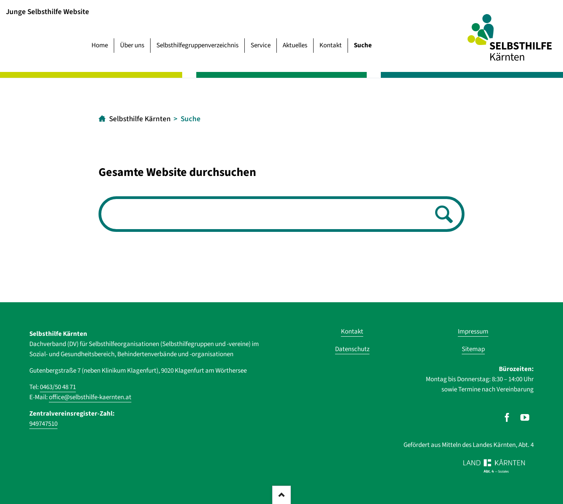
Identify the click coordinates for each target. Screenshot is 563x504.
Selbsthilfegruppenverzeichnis (197, 45)
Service (261, 45)
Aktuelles (295, 45)
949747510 (43, 424)
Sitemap (473, 349)
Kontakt (330, 45)
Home (99, 45)
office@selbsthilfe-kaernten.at (90, 397)
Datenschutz (352, 349)
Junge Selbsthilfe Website (47, 11)
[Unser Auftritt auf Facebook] (507, 417)
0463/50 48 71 (58, 387)
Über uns (132, 45)
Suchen (442, 215)
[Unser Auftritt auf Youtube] (525, 417)
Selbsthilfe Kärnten (140, 119)
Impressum (473, 331)
